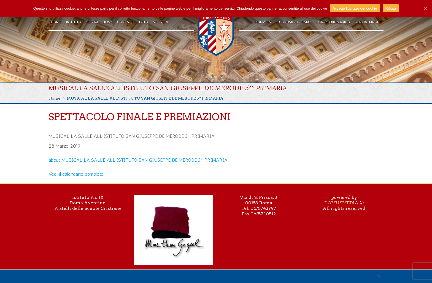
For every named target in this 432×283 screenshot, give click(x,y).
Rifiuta (390, 8)
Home (54, 98)
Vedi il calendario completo (76, 174)
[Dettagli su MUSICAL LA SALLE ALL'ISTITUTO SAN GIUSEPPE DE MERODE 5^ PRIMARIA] (138, 160)
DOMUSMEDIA (341, 202)
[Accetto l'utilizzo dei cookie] (425, 8)
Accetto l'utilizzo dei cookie (355, 8)
